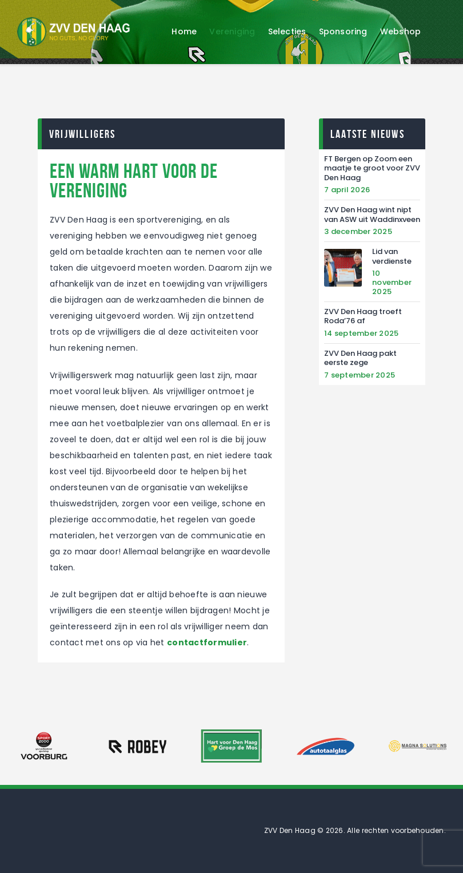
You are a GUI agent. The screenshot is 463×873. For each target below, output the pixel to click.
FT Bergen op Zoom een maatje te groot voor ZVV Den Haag (372, 168)
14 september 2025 (361, 333)
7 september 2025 (359, 375)
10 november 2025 (392, 282)
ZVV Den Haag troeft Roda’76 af (363, 316)
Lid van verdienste (392, 256)
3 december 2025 (358, 231)
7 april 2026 (347, 189)
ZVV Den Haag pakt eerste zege (360, 358)
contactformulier (207, 642)
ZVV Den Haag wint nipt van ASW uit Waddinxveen (372, 214)
